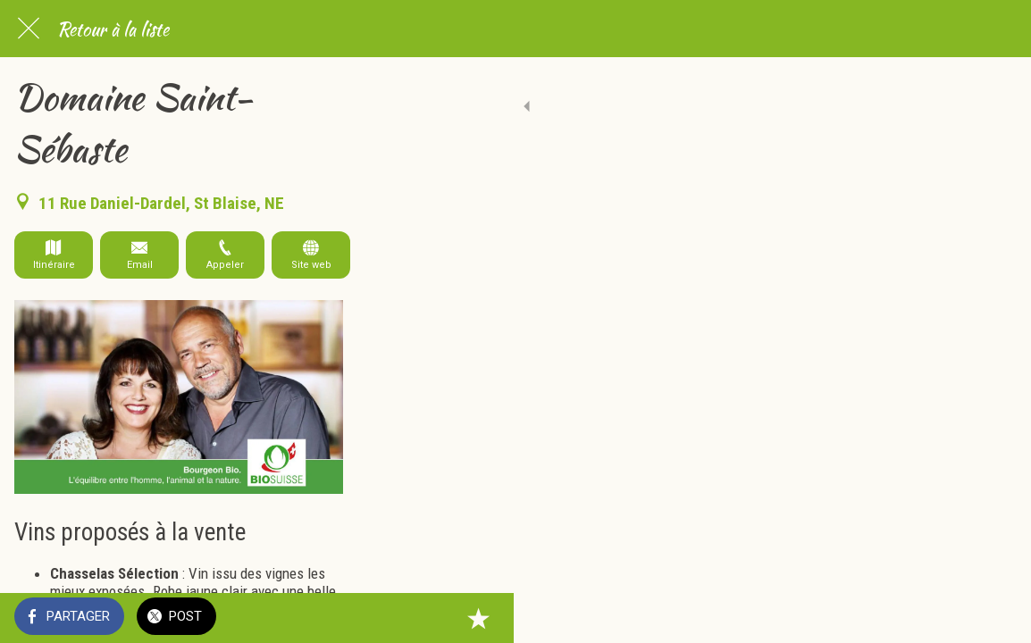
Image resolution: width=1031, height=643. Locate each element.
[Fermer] (28, 28)
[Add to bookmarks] (995, 618)
